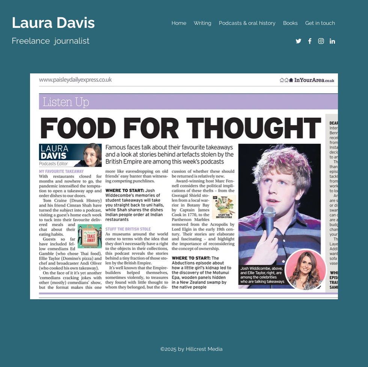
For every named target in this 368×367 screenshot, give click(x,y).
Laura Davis (53, 22)
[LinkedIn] (332, 41)
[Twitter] (298, 41)
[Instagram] (321, 41)
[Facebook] (310, 41)
